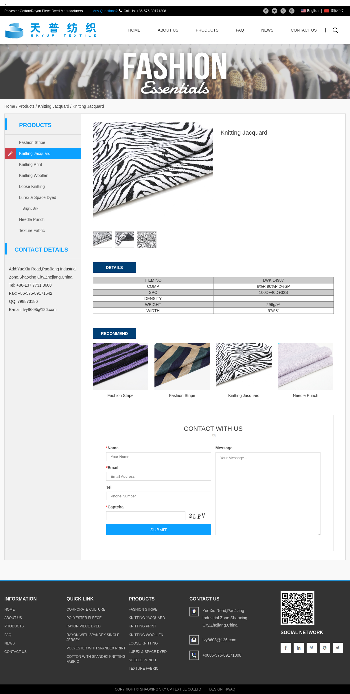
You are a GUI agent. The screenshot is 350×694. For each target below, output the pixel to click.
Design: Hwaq (222, 689)
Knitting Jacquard (53, 106)
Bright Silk (30, 208)
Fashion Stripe (32, 142)
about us (13, 618)
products (14, 626)
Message (224, 448)
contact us (15, 652)
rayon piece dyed (84, 626)
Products (207, 30)
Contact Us (304, 30)
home (9, 609)
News (267, 30)
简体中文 (334, 11)
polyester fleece (84, 618)
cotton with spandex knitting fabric (96, 659)
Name (112, 448)
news (9, 643)
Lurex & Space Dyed (37, 197)
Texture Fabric (32, 230)
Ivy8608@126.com (39, 309)
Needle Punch (32, 219)
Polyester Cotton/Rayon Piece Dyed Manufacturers (43, 11)
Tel (109, 487)
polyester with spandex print (96, 648)
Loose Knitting (32, 186)
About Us (168, 30)
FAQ (240, 30)
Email (112, 467)
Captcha (115, 507)
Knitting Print (30, 164)
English (309, 11)
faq (7, 635)
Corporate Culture (86, 609)
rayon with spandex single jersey (93, 637)
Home (134, 30)
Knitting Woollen (33, 175)
